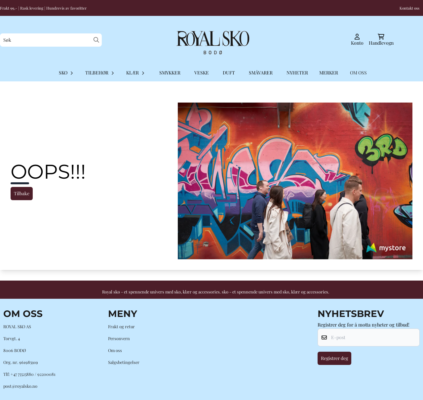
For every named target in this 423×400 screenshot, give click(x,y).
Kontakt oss (409, 8)
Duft (229, 72)
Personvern (119, 338)
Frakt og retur (121, 326)
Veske (201, 72)
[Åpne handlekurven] (381, 40)
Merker (328, 72)
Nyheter (297, 72)
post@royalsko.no (20, 386)
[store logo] (211, 40)
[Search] (96, 40)
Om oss (115, 350)
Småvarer (261, 72)
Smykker (169, 72)
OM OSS (358, 72)
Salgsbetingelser (123, 362)
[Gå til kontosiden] (357, 40)
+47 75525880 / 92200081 (33, 374)
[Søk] (51, 40)
